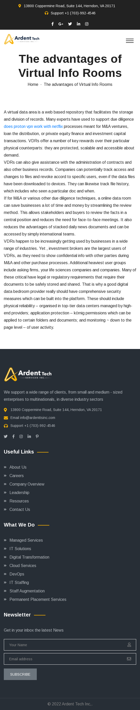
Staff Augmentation (27, 591)
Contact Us (19, 509)
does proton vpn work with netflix (33, 126)
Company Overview (26, 484)
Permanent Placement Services (37, 599)
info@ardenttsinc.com (37, 418)
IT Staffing (19, 582)
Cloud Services (22, 565)
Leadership (19, 492)
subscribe (20, 674)
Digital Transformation (29, 557)
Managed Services (26, 540)
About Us (18, 467)
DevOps (16, 574)
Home (33, 84)
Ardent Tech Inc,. (77, 704)
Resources (19, 501)
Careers (16, 476)
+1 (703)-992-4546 (80, 13)
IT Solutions (20, 549)
